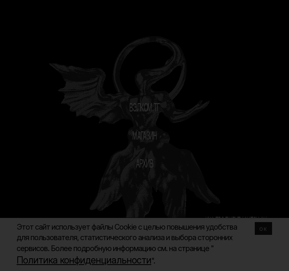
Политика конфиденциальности (84, 260)
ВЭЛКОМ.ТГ (144, 107)
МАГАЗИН (144, 135)
